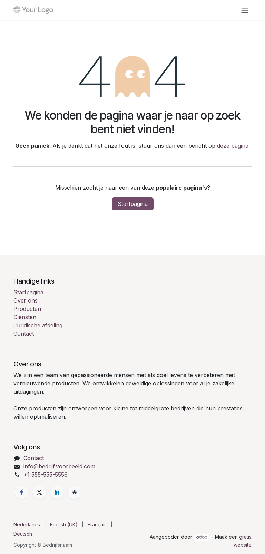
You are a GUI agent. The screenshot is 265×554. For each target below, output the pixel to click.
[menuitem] (26, 524)
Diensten (24, 317)
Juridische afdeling (37, 325)
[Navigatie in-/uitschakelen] (245, 10)
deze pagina (232, 145)
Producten (27, 308)
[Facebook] (21, 492)
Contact (23, 333)
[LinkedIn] (57, 492)
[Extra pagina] (74, 492)
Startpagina (133, 203)
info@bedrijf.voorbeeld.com (59, 466)
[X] (39, 492)
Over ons (25, 300)
